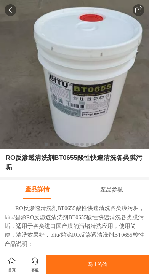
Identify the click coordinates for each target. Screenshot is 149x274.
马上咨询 (98, 264)
